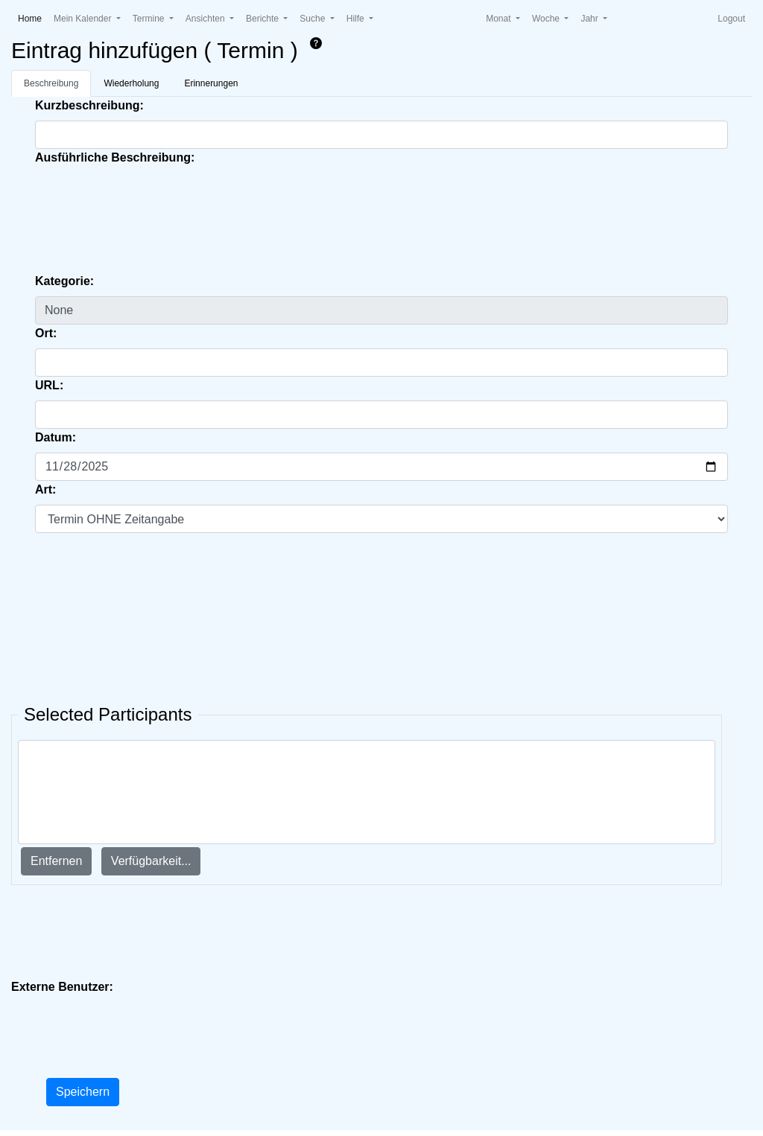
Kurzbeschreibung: (89, 105)
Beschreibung (51, 83)
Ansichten (206, 18)
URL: (49, 385)
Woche (547, 18)
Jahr (590, 18)
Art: (45, 489)
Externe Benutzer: (62, 986)
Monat (499, 18)
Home (33, 17)
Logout (731, 18)
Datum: (55, 437)
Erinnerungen (211, 83)
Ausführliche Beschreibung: (114, 157)
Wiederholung (131, 83)
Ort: (46, 333)
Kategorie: (64, 281)
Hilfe (356, 18)
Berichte (263, 18)
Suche (313, 18)
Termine (150, 18)
